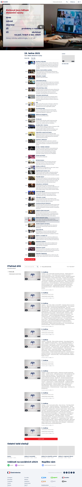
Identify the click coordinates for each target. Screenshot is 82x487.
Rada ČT (26, 485)
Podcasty (9, 485)
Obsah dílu (26, 58)
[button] (41, 27)
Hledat (66, 2)
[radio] (14, 272)
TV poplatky (9, 481)
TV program (9, 477)
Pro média (26, 477)
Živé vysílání (9, 479)
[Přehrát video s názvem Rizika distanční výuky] (41, 27)
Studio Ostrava (27, 483)
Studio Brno (26, 481)
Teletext (9, 483)
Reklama (26, 479)
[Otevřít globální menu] (79, 2)
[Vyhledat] (37, 267)
